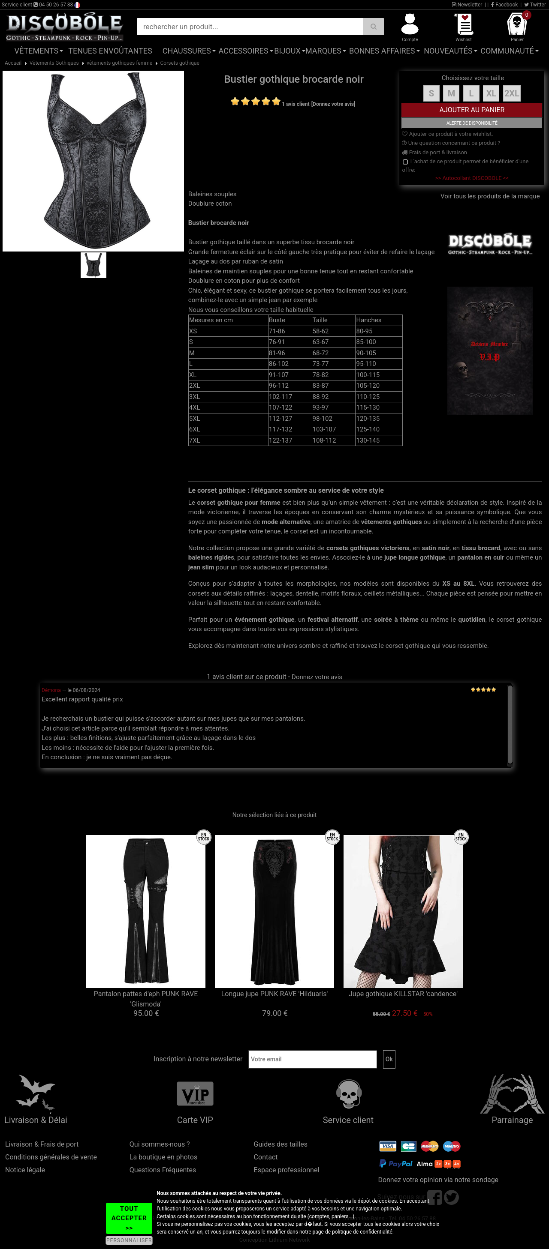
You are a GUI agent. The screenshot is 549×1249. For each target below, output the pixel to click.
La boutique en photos (163, 1157)
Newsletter (467, 5)
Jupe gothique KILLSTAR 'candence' (403, 994)
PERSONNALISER (129, 1240)
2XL (511, 93)
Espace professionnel (287, 1170)
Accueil (13, 63)
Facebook (504, 5)
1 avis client (295, 104)
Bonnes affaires (382, 50)
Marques (323, 50)
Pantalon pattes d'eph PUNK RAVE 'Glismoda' (146, 999)
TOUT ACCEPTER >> (129, 1218)
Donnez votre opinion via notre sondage (438, 1180)
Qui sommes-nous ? (160, 1144)
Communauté (507, 50)
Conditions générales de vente (51, 1157)
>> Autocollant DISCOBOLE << (472, 178)
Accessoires (243, 50)
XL (491, 93)
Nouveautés (448, 50)
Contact (266, 1157)
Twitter (535, 5)
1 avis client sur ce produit (247, 677)
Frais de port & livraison (434, 152)
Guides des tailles (281, 1144)
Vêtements (37, 50)
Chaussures (187, 50)
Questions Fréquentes (163, 1170)
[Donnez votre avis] (333, 104)
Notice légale (25, 1170)
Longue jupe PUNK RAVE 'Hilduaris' (274, 994)
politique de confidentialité (362, 1232)
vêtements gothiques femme (119, 63)
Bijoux (287, 50)
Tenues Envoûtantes (110, 50)
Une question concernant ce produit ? (451, 143)
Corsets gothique (179, 63)
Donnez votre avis (317, 677)
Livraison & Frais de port (41, 1144)
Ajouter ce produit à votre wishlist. (447, 134)
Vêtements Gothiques (54, 63)
